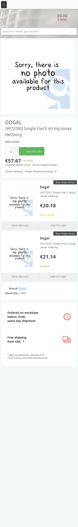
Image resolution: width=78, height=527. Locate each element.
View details (20, 225)
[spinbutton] (9, 151)
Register (55, 4)
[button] (15, 149)
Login (71, 4)
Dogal (44, 187)
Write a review (12, 141)
